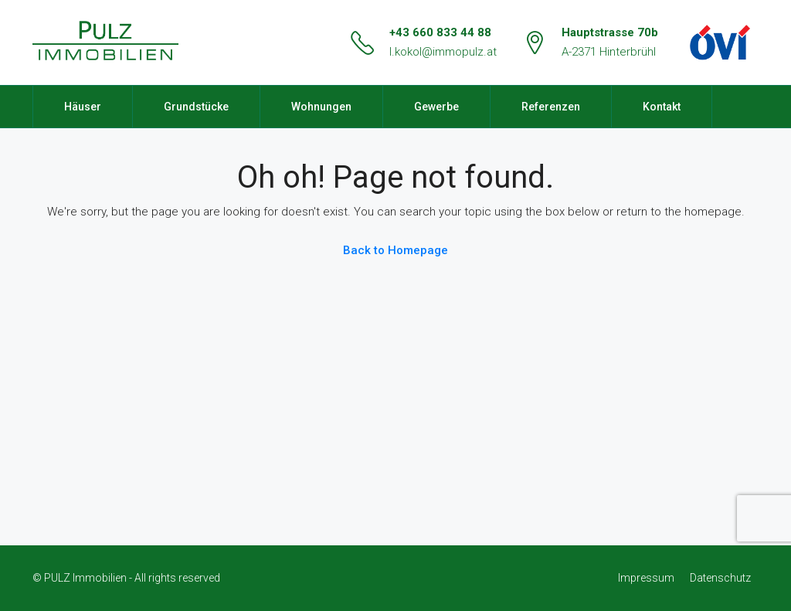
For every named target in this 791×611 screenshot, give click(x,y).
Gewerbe (436, 106)
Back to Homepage (395, 250)
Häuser (82, 106)
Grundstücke (196, 106)
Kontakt (662, 106)
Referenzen (550, 106)
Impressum (646, 578)
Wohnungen (321, 106)
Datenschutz (720, 578)
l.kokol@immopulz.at (443, 52)
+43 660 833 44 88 (440, 32)
